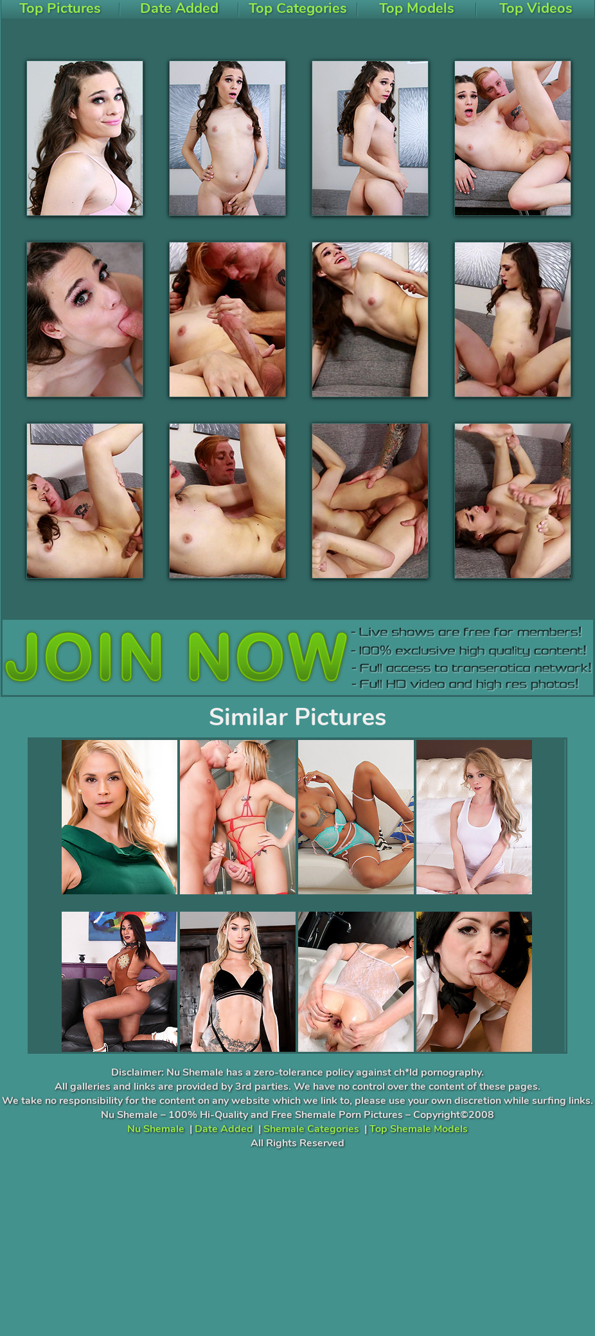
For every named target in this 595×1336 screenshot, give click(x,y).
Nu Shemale (155, 1129)
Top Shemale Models (418, 1129)
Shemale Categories (311, 1129)
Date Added (224, 1129)
